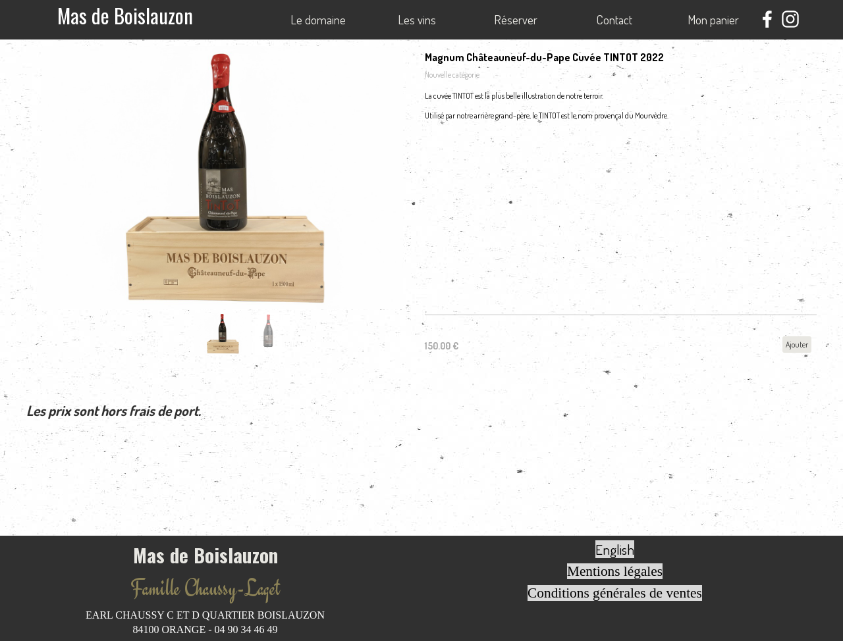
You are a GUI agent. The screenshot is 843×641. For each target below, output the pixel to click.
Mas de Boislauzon (125, 15)
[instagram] (790, 19)
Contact (614, 19)
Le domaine (318, 19)
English (614, 549)
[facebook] (767, 19)
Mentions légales (615, 571)
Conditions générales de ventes (615, 593)
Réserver (515, 19)
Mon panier (713, 19)
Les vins (417, 19)
